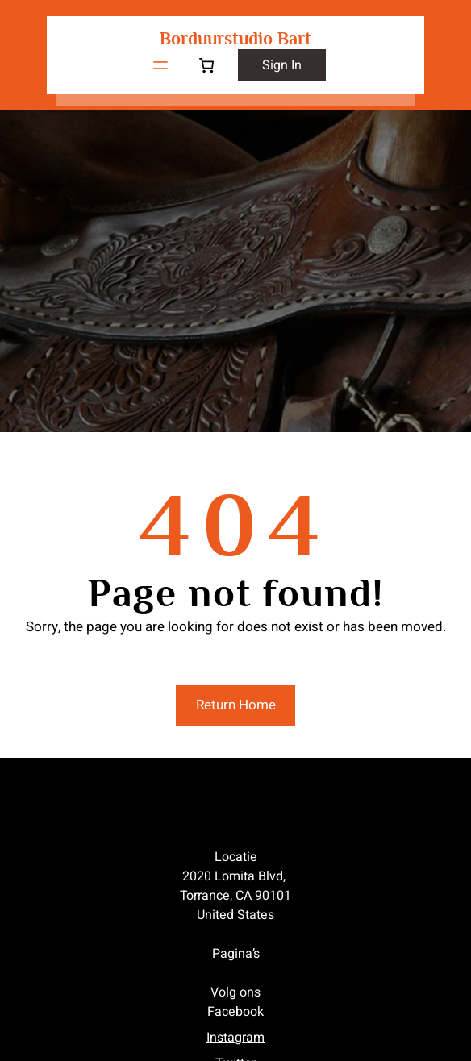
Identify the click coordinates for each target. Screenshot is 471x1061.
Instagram (235, 1037)
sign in (282, 65)
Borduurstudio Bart (235, 38)
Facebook (235, 1011)
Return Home (236, 705)
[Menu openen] (160, 65)
